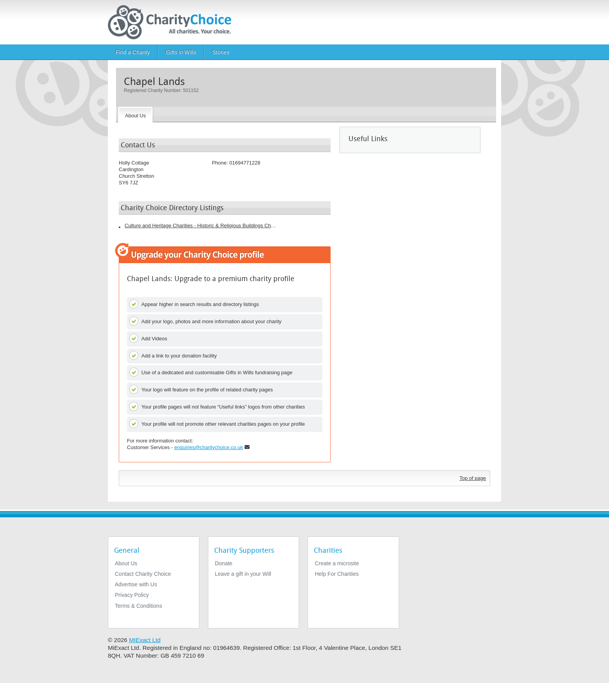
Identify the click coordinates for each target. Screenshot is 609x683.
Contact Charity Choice (143, 574)
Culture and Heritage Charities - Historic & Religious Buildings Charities (200, 225)
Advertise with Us (136, 584)
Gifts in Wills (181, 52)
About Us (126, 563)
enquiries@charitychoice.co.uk (208, 447)
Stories (220, 52)
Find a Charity (133, 52)
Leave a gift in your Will (243, 574)
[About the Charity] (135, 114)
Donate (223, 563)
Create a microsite (337, 563)
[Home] (173, 22)
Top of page (472, 478)
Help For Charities (337, 574)
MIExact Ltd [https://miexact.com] (144, 640)
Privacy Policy (132, 595)
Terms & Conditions (138, 606)
